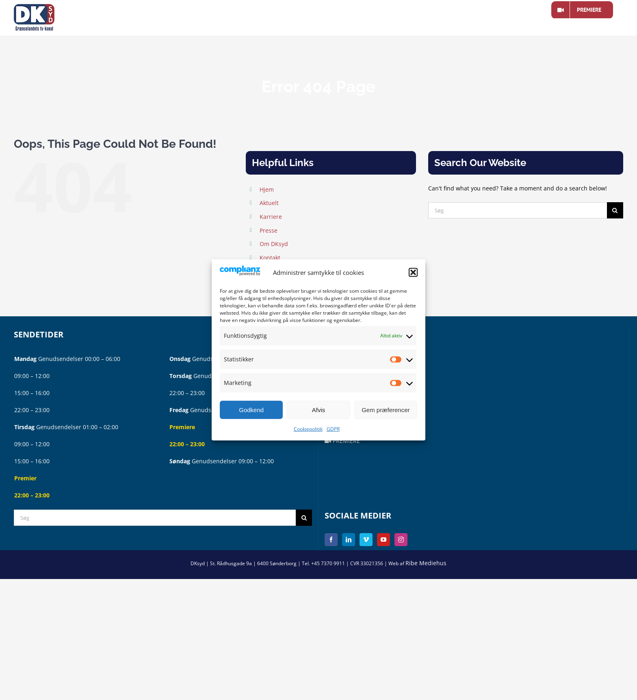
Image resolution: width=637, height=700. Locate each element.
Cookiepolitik (308, 429)
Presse (268, 230)
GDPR (333, 429)
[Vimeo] (366, 539)
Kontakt (270, 257)
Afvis (318, 409)
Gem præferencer (386, 409)
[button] (413, 272)
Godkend (251, 409)
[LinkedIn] (348, 539)
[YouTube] (383, 539)
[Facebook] (331, 539)
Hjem (267, 189)
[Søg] (517, 210)
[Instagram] (400, 539)
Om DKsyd (274, 244)
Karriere (271, 216)
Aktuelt (269, 203)
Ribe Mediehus (425, 563)
